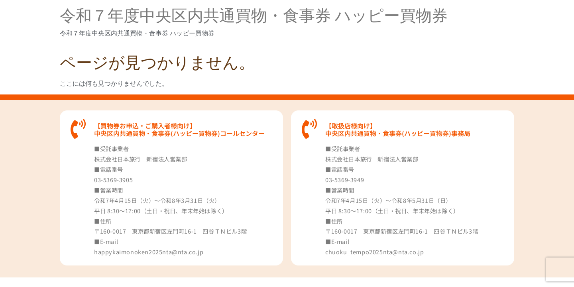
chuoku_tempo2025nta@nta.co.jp (374, 252)
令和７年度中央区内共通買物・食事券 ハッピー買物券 (254, 15)
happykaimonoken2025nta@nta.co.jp (148, 252)
